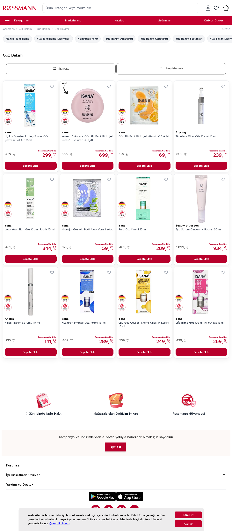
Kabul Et (188, 515)
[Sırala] (171, 68)
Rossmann (8, 29)
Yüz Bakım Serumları (188, 39)
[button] (225, 8)
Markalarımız (73, 21)
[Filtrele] (60, 69)
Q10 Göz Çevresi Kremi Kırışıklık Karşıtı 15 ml (144, 324)
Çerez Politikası (59, 523)
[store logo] (19, 8)
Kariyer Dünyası (214, 21)
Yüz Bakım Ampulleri (119, 39)
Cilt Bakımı (25, 29)
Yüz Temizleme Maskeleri (53, 39)
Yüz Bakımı (43, 29)
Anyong (181, 132)
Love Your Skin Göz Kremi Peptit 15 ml (29, 230)
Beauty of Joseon (187, 226)
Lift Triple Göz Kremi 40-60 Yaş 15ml (199, 323)
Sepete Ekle (30, 166)
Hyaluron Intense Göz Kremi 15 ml (83, 323)
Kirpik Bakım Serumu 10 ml (22, 323)
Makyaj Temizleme (17, 39)
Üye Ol (115, 447)
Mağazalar (164, 21)
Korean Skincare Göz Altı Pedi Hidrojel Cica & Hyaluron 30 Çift (87, 138)
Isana (8, 132)
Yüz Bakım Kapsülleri (154, 39)
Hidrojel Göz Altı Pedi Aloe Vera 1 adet (87, 230)
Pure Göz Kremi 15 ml (132, 230)
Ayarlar (188, 524)
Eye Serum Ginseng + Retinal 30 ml (198, 230)
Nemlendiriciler (88, 39)
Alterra (9, 319)
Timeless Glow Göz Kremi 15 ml (196, 136)
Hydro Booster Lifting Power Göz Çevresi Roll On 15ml (26, 138)
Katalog (119, 21)
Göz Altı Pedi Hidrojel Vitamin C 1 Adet (144, 136)
